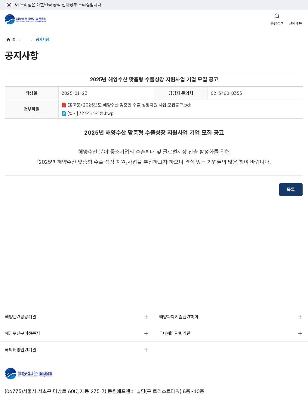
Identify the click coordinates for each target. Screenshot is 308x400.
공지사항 (42, 39)
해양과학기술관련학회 (178, 317)
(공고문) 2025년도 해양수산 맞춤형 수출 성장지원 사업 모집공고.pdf (127, 105)
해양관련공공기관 (20, 317)
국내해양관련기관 (174, 333)
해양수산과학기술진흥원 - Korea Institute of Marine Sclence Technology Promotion (25, 19)
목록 (291, 189)
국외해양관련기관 (20, 350)
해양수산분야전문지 (22, 333)
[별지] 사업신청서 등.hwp (88, 113)
